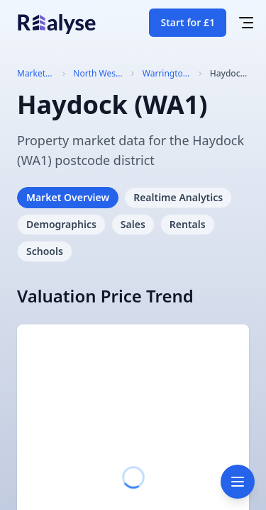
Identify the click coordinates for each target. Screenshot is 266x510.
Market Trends (31, 73)
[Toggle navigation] (238, 482)
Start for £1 (187, 22)
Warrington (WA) (165, 73)
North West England (95, 73)
